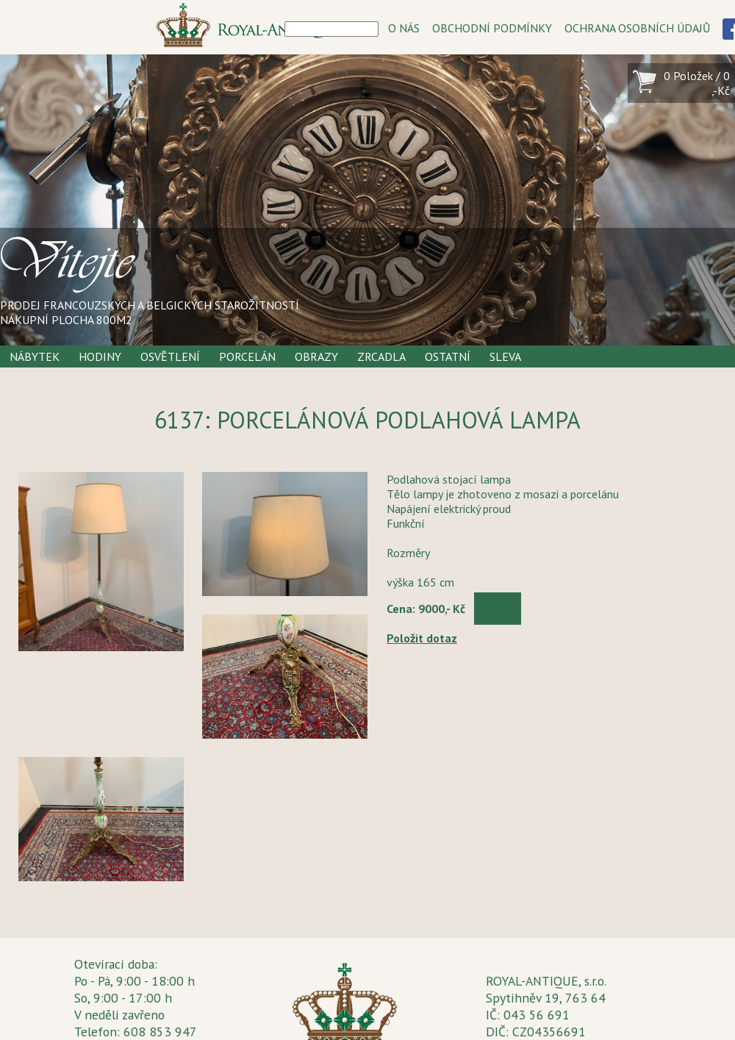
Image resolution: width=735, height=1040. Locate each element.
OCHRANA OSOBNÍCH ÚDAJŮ (637, 28)
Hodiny (100, 356)
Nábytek (35, 356)
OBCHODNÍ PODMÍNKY (492, 28)
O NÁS (404, 28)
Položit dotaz (422, 638)
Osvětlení (170, 356)
